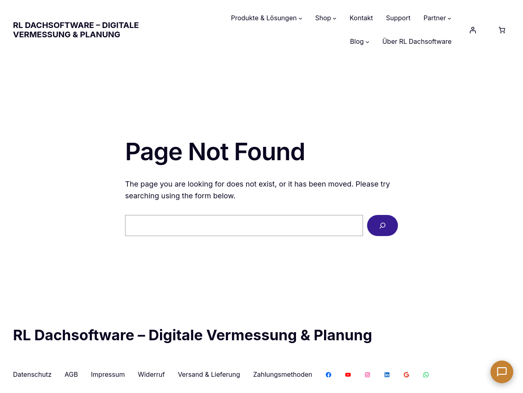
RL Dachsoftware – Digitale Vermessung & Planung (76, 29)
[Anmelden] (473, 30)
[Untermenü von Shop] (335, 18)
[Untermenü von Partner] (449, 18)
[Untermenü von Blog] (367, 42)
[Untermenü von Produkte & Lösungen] (300, 18)
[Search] (382, 225)
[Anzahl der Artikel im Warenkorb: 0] (502, 30)
